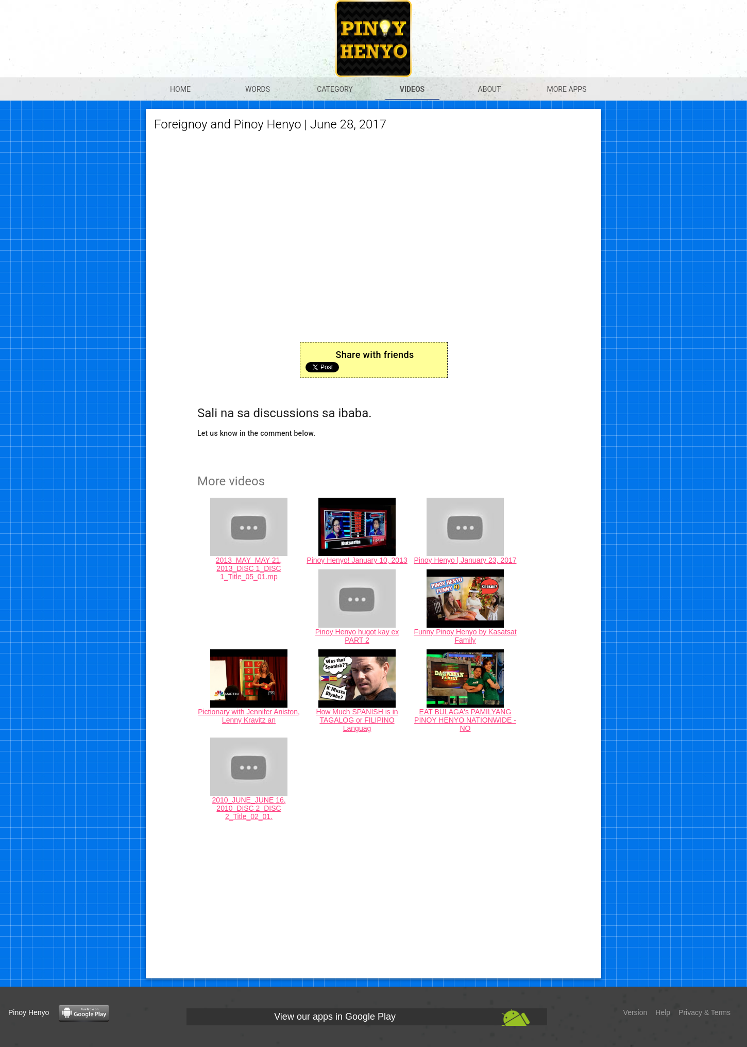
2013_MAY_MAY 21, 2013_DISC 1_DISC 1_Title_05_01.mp (249, 568)
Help (662, 1012)
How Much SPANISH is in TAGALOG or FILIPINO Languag (357, 720)
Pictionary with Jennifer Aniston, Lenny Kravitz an (249, 716)
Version (635, 1012)
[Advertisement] (373, 898)
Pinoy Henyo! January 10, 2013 (357, 560)
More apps (566, 89)
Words (257, 89)
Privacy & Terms (704, 1012)
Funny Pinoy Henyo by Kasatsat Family (465, 636)
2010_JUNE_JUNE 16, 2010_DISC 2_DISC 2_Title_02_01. (248, 808)
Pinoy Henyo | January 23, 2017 (465, 560)
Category (335, 89)
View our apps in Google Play (335, 1016)
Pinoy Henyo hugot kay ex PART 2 (357, 636)
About (489, 89)
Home (180, 89)
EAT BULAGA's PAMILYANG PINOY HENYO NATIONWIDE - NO (465, 720)
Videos (412, 89)
